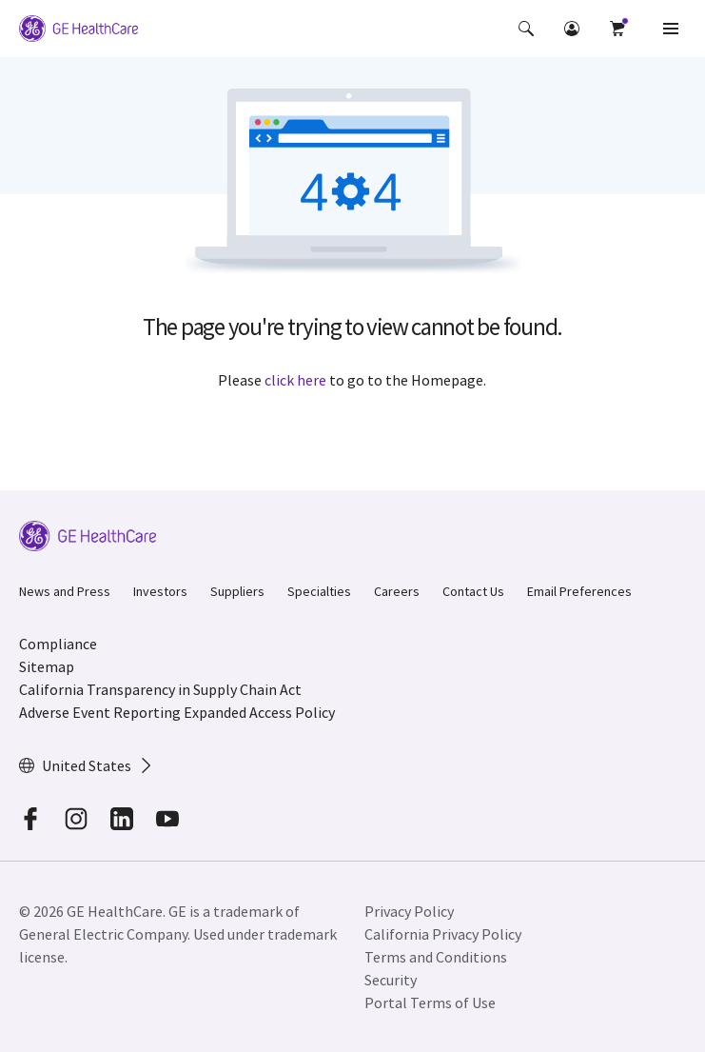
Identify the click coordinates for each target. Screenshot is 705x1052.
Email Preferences (579, 591)
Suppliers (237, 591)
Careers (397, 591)
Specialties (319, 591)
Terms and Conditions (435, 956)
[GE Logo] (78, 28)
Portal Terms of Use (430, 1002)
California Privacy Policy (442, 933)
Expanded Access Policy (259, 712)
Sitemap (46, 666)
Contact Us (473, 591)
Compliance (58, 643)
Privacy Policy (409, 911)
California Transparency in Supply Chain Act (160, 689)
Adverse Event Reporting (100, 712)
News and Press (64, 591)
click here (295, 379)
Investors (160, 591)
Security (390, 979)
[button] (526, 28)
